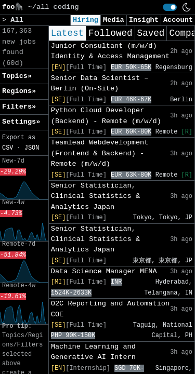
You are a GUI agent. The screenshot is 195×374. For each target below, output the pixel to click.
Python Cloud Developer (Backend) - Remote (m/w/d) (106, 115)
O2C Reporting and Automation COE (110, 309)
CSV (7, 148)
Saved (151, 33)
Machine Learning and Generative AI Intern (93, 352)
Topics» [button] (17, 76)
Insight (144, 20)
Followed (110, 33)
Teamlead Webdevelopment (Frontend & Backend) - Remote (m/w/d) (100, 153)
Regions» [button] (19, 91)
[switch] (170, 7)
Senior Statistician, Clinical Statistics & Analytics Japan (95, 196)
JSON (32, 148)
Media (113, 20)
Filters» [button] (19, 107)
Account (178, 20)
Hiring (85, 20)
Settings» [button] (21, 122)
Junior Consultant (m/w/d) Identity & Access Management (110, 51)
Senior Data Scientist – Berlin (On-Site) (100, 83)
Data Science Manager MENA (104, 271)
